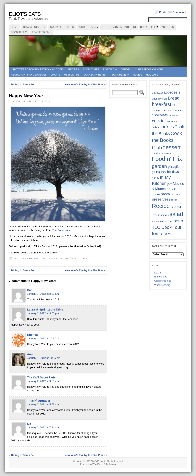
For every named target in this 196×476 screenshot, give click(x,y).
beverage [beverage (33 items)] (162, 99)
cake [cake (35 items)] (174, 105)
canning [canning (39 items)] (156, 110)
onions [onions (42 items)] (156, 194)
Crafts (55, 74)
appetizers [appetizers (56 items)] (172, 92)
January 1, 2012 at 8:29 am (43, 293)
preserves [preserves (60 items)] (160, 199)
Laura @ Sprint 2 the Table (45, 309)
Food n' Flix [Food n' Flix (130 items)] (167, 158)
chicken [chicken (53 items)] (177, 110)
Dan (30, 290)
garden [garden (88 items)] (159, 166)
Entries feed (160, 276)
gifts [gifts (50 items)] (177, 167)
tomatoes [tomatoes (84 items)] (161, 233)
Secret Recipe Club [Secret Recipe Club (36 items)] (162, 221)
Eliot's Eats (25, 14)
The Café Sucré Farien (42, 377)
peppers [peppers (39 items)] (175, 194)
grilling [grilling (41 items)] (156, 171)
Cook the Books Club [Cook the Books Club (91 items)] (167, 140)
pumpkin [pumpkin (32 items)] (173, 200)
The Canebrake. (62, 230)
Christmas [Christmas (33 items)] (173, 115)
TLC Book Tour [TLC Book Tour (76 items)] (166, 227)
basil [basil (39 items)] (154, 98)
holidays (81, 258)
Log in (157, 272)
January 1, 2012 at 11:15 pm (43, 357)
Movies (137, 74)
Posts (162, 12)
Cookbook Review (95, 74)
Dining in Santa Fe (22, 84)
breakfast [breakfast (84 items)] (161, 104)
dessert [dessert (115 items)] (172, 147)
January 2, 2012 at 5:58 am (43, 404)
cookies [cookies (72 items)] (166, 126)
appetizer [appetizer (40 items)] (157, 92)
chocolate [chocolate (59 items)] (160, 115)
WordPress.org (162, 285)
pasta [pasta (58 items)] (165, 194)
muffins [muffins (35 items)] (174, 189)
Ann (30, 354)
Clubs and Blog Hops (149, 69)
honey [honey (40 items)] (155, 177)
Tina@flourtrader (38, 400)
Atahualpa (111, 464)
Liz (29, 423)
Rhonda (32, 334)
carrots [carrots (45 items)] (166, 110)
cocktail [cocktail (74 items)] (159, 120)
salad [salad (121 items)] (176, 214)
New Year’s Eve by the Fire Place (85, 84)
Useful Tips (72, 74)
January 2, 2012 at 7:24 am (43, 427)
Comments (179, 12)
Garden (126, 69)
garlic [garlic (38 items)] (171, 166)
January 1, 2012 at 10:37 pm (43, 338)
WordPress (97, 464)
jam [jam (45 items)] (169, 184)
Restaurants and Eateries (29, 74)
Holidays (152, 74)
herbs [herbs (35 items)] (164, 172)
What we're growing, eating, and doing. (37, 69)
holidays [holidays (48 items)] (173, 171)
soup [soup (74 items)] (178, 220)
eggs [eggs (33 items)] (154, 153)
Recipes (73, 69)
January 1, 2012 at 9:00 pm (43, 313)
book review (120, 74)
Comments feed (162, 280)
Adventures (91, 69)
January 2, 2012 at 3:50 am (43, 381)
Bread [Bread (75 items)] (173, 98)
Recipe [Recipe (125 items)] (161, 206)
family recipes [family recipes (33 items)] (164, 153)
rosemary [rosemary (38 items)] (163, 215)
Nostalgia (110, 69)
